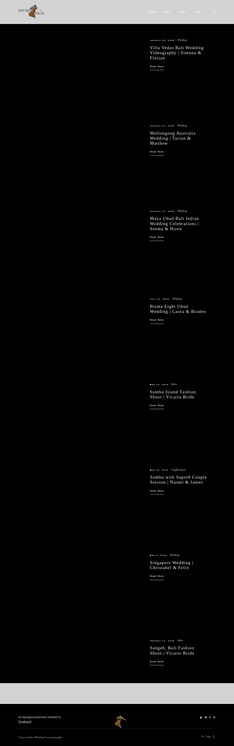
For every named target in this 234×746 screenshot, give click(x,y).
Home (152, 12)
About (167, 12)
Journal (182, 12)
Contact (198, 12)
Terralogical (24, 721)
